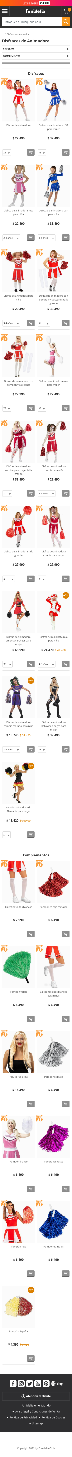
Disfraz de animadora (18, 125)
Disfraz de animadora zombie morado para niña (18, 724)
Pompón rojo (18, 1246)
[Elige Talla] (6, 152)
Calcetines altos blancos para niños (53, 993)
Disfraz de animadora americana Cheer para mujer (18, 640)
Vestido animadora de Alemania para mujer (18, 809)
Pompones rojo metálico (54, 907)
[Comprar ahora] (31, 152)
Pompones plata (53, 1076)
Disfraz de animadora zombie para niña (53, 468)
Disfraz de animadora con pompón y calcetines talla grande (53, 299)
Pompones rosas (53, 1161)
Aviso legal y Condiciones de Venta (37, 1411)
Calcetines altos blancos (18, 907)
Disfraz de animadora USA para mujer (53, 127)
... (3, 34)
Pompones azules (53, 1246)
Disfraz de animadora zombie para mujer (53, 553)
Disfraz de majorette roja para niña (54, 638)
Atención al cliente (36, 1396)
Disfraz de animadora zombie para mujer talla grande (18, 470)
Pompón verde (18, 991)
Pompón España (18, 1331)
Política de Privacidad (23, 1417)
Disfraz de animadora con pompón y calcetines (18, 383)
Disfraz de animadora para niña (18, 297)
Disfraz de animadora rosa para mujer (53, 383)
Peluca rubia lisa (18, 1076)
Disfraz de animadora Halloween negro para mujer (53, 725)
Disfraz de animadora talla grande (18, 553)
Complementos (11, 56)
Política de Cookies (53, 1417)
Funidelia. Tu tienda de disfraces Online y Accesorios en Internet (35, 11)
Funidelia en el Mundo (36, 1405)
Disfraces (8, 49)
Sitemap (37, 1423)
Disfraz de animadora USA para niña (53, 212)
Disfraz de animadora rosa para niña (18, 212)
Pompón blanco (18, 1161)
